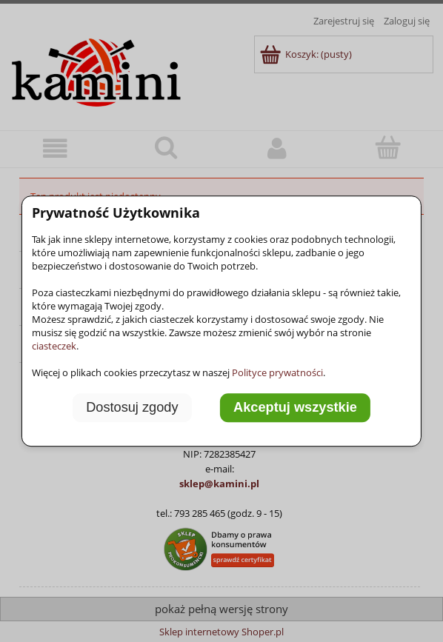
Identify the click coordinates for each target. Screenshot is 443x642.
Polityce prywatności (277, 372)
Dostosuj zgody (132, 407)
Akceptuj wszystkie (295, 407)
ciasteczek (54, 345)
